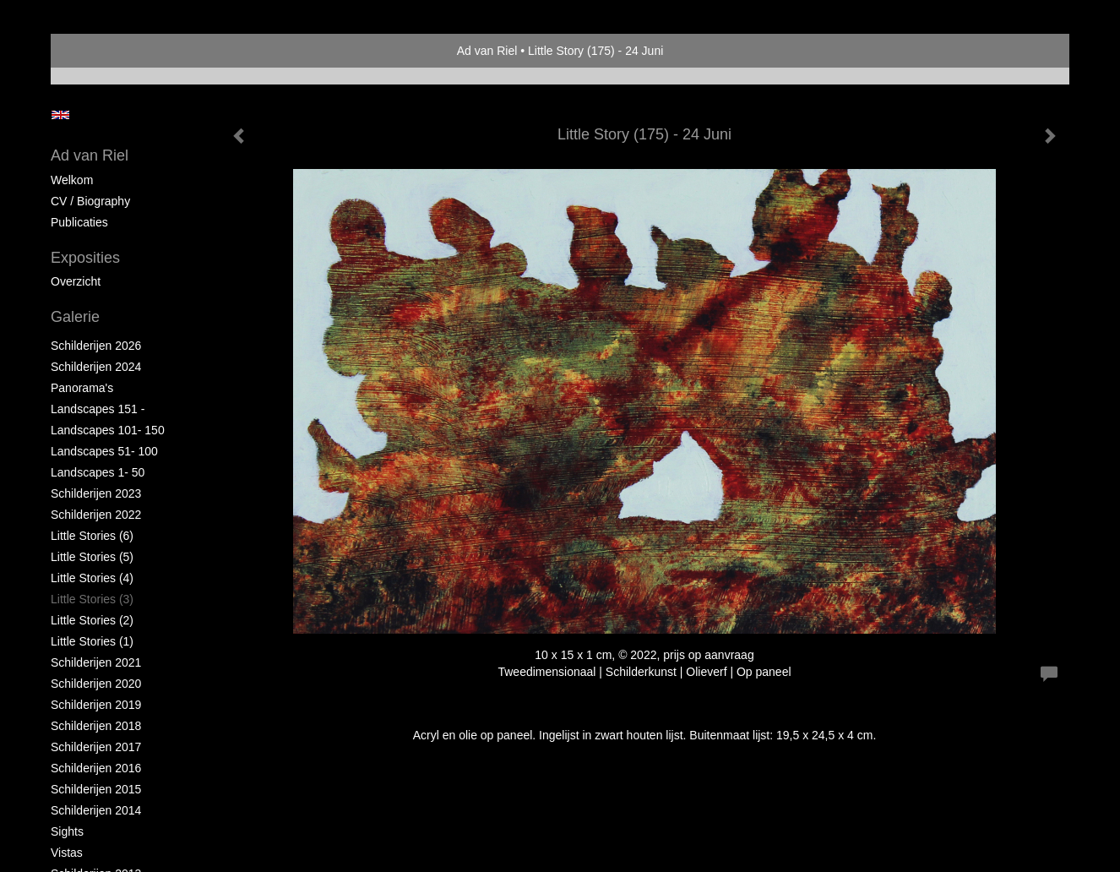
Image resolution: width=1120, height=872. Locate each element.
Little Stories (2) (92, 620)
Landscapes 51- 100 (104, 451)
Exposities (85, 257)
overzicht (76, 281)
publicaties (79, 222)
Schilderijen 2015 (96, 789)
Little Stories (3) (92, 599)
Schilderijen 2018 (96, 726)
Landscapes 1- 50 (97, 472)
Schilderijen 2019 (96, 704)
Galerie (75, 316)
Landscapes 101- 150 (108, 430)
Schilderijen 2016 (96, 768)
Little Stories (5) (92, 557)
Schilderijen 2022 (96, 514)
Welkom (72, 180)
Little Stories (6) (92, 535)
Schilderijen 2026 (96, 345)
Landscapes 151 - (97, 409)
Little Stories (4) (92, 578)
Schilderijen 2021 (96, 662)
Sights (67, 831)
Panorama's (82, 388)
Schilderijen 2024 (96, 366)
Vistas (67, 852)
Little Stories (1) (92, 641)
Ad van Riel (487, 50)
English (60, 115)
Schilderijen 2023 (96, 493)
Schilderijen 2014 (96, 810)
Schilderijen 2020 (96, 683)
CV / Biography (90, 201)
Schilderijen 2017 (96, 747)
